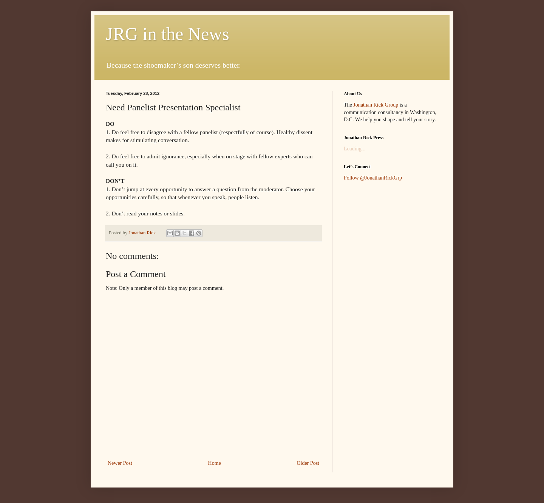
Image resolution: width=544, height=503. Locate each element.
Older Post (308, 463)
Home (214, 463)
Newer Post (120, 463)
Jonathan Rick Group (375, 105)
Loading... (354, 149)
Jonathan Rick (142, 232)
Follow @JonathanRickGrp (373, 178)
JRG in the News (167, 34)
